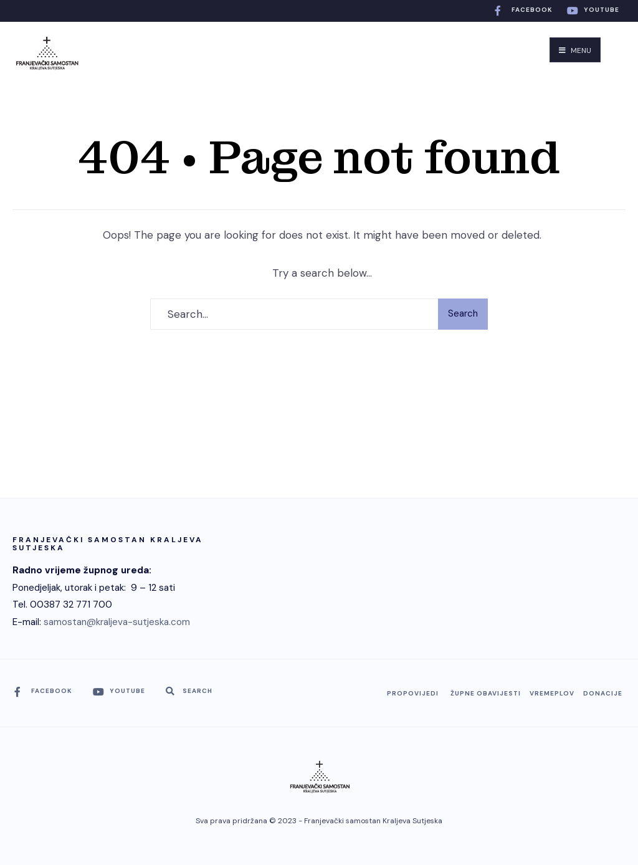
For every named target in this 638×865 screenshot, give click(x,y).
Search (463, 313)
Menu (575, 50)
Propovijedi (413, 693)
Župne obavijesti (485, 693)
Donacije (602, 693)
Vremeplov (552, 693)
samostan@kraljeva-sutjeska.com (117, 622)
